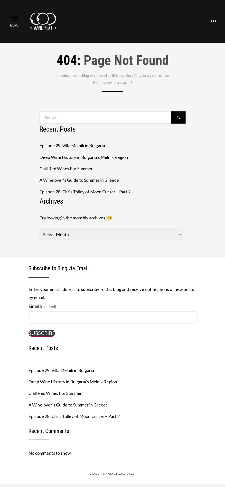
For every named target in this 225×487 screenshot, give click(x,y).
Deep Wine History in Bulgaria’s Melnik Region (83, 157)
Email (42, 306)
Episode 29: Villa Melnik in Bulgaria (72, 145)
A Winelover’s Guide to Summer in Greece (79, 180)
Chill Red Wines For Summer (66, 168)
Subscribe (42, 333)
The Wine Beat (125, 474)
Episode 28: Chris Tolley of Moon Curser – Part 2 (85, 191)
